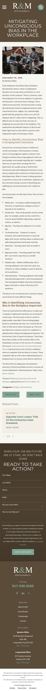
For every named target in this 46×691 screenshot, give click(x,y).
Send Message (23, 552)
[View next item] (13, 436)
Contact (23, 621)
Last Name (6, 483)
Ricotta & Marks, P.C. (32, 381)
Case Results (23, 611)
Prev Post (11, 394)
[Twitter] (29, 593)
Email (4, 497)
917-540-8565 (23, 585)
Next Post (35, 394)
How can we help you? (10, 512)
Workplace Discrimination (22, 387)
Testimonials (23, 616)
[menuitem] (12, 688)
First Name (6, 475)
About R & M (23, 607)
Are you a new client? (10, 505)
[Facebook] (17, 593)
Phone (4, 490)
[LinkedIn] (23, 593)
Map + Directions (23, 646)
